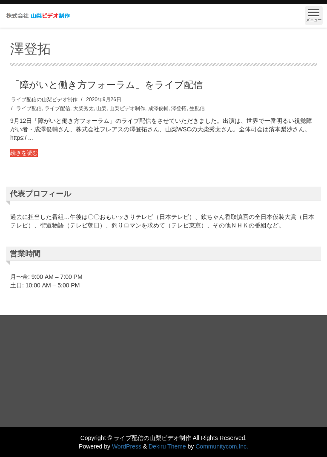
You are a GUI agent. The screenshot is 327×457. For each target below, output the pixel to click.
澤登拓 (178, 108)
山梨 (101, 108)
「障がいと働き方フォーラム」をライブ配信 (106, 84)
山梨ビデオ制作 (127, 108)
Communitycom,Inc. (221, 446)
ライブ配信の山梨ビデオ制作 (44, 99)
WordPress (126, 446)
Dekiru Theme (167, 446)
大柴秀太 (83, 108)
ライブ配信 (29, 108)
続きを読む (24, 153)
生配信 (197, 108)
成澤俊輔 (158, 108)
